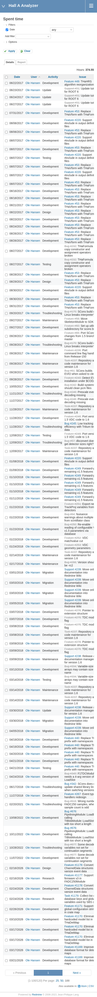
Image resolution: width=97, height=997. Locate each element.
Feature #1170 (73, 916)
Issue (82, 76)
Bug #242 (70, 384)
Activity (53, 76)
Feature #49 (71, 81)
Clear (27, 51)
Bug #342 (70, 783)
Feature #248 (72, 416)
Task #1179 (71, 895)
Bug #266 (70, 562)
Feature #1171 (73, 906)
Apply (11, 51)
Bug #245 (70, 423)
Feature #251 (72, 503)
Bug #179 (70, 311)
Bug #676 (70, 811)
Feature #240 (72, 377)
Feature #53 (71, 111)
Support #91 (71, 88)
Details (10, 62)
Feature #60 (71, 325)
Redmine (37, 994)
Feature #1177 (73, 875)
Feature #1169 (73, 947)
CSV (91, 986)
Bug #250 (70, 524)
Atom (84, 986)
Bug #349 (70, 773)
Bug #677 (70, 844)
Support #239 (72, 569)
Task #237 (70, 360)
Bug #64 (69, 514)
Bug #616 (70, 801)
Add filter (10, 36)
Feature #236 (72, 350)
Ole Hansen (33, 83)
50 (61, 980)
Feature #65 (71, 332)
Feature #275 (72, 617)
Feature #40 (71, 738)
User (34, 76)
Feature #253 (72, 544)
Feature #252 (72, 537)
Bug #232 (70, 246)
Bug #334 (70, 666)
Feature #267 (72, 794)
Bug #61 (69, 370)
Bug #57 (69, 440)
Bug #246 (70, 392)
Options (12, 42)
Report (21, 62)
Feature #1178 (73, 865)
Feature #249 (72, 468)
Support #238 (72, 656)
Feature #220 (72, 120)
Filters (11, 24)
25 (57, 980)
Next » (77, 972)
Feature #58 (71, 318)
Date (12, 29)
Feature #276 (72, 610)
